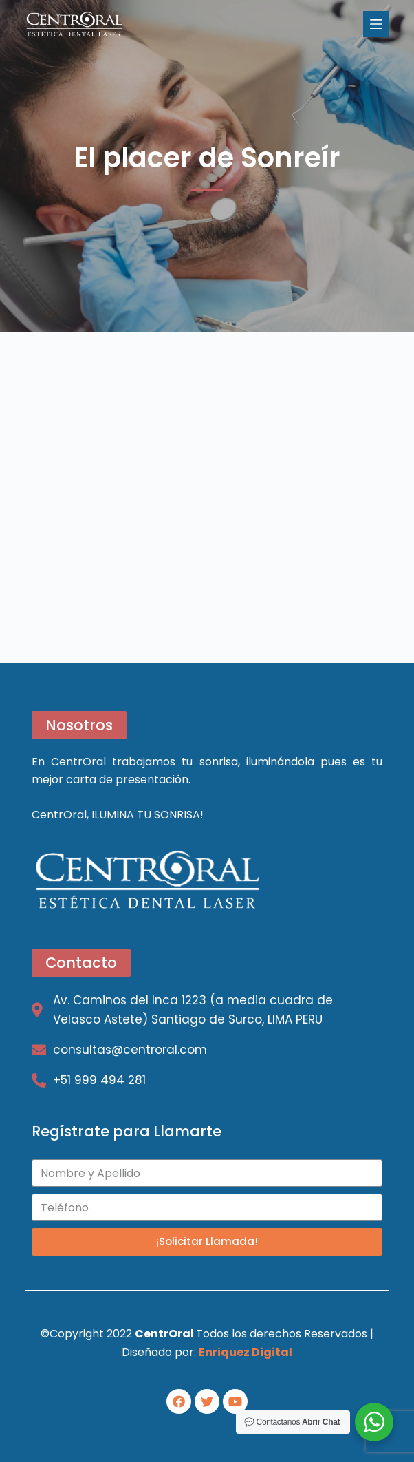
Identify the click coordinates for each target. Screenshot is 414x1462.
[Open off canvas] (376, 24)
